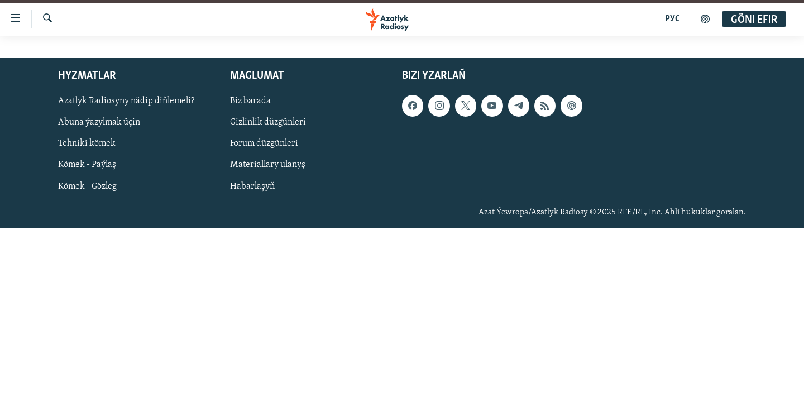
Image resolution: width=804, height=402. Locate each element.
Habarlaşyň (252, 186)
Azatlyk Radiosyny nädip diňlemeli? (126, 101)
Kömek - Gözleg (87, 186)
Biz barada (250, 101)
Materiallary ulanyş (267, 164)
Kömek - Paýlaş (87, 164)
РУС (672, 19)
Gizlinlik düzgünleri (268, 122)
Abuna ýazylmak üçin (99, 122)
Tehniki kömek (87, 143)
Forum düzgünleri (264, 143)
